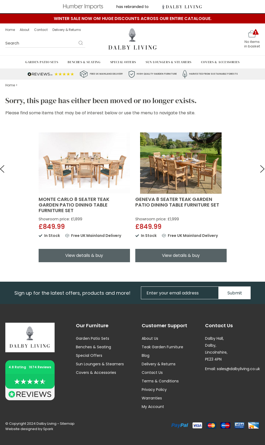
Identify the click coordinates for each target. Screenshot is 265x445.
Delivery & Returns (66, 29)
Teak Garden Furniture (162, 347)
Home (10, 29)
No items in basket (252, 43)
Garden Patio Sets (41, 62)
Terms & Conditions (160, 381)
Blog (145, 355)
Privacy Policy (154, 389)
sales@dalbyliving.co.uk (238, 368)
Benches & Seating (84, 62)
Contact (41, 29)
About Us (150, 338)
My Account (153, 406)
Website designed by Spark (29, 428)
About (24, 29)
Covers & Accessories (220, 62)
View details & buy (84, 255)
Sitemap (67, 423)
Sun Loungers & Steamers (168, 62)
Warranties (152, 398)
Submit (234, 293)
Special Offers (123, 62)
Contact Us (152, 372)
